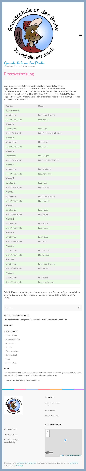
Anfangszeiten (11, 343)
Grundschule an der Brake (24, 63)
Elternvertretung (12, 351)
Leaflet (62, 455)
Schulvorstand (11, 355)
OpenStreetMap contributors (74, 455)
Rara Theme (74, 463)
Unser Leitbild (11, 335)
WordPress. (20, 466)
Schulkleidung (11, 363)
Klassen (9, 347)
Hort (8, 359)
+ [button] (47, 431)
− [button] (47, 435)
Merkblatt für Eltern (14, 339)
